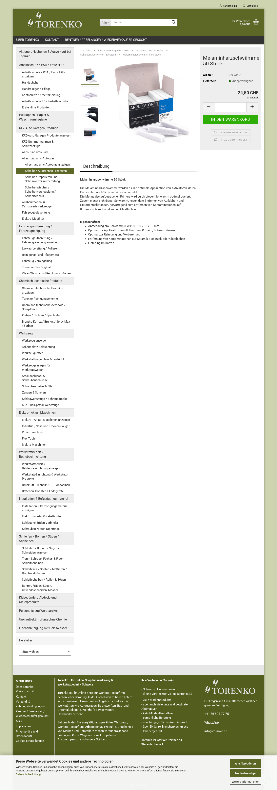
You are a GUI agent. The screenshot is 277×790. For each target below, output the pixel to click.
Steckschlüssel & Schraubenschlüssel (35, 378)
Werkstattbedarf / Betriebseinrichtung (32, 454)
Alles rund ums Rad (35, 152)
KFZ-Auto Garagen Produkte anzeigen (46, 135)
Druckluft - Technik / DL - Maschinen (46, 485)
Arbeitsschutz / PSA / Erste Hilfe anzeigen (43, 74)
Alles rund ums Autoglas (38, 158)
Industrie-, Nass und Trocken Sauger (45, 426)
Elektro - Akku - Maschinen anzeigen (46, 420)
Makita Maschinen (34, 444)
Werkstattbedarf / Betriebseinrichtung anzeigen (41, 466)
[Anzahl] (231, 107)
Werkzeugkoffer (32, 353)
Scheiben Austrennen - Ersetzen (46, 171)
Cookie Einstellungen (30, 741)
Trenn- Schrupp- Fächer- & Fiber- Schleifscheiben (43, 561)
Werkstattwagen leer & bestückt (43, 359)
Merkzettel (250, 5)
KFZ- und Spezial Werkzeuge (40, 405)
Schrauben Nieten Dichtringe (41, 529)
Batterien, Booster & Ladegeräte (43, 491)
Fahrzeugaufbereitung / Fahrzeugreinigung (35, 228)
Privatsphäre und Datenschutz (27, 734)
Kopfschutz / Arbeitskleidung (41, 95)
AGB (19, 721)
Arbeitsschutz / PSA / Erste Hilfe (41, 65)
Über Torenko (27, 40)
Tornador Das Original (36, 267)
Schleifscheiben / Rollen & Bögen (44, 579)
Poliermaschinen (33, 432)
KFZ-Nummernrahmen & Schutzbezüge (37, 144)
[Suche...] (105, 22)
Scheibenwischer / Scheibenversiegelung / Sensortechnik (40, 192)
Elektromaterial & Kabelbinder (41, 516)
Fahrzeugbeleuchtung (36, 212)
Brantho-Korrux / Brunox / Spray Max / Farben (46, 324)
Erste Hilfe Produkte (35, 107)
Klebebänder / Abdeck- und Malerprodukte (38, 600)
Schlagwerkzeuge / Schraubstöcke (45, 399)
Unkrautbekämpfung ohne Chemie (43, 619)
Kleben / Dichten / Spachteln (41, 315)
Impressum (23, 726)
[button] (209, 107)
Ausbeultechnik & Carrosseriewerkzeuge (36, 204)
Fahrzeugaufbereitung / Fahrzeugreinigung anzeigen (40, 240)
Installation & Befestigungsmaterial (43, 499)
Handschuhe (30, 82)
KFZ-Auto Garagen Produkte (38, 128)
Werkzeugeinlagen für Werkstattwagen (36, 367)
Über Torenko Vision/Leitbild (25, 689)
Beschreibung (96, 166)
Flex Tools (29, 438)
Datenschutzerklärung (28, 774)
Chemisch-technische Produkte (40, 281)
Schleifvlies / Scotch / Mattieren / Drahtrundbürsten (44, 571)
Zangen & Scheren (34, 392)
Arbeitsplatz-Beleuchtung (38, 347)
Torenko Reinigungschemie (40, 298)
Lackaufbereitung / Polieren (40, 248)
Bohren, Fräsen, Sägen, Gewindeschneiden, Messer (40, 588)
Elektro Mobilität (33, 218)
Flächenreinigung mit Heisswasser (43, 628)
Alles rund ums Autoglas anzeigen (47, 164)
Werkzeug (26, 333)
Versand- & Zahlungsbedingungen (30, 704)
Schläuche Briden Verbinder (40, 522)
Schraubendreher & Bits (37, 386)
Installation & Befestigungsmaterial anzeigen (45, 508)
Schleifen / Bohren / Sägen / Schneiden (39, 539)
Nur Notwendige (245, 773)
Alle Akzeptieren (245, 763)
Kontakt (52, 40)
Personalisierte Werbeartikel (38, 611)
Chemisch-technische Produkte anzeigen (42, 290)
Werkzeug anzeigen (34, 340)
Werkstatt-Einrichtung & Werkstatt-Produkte (45, 476)
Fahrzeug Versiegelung (37, 261)
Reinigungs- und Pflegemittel (41, 255)
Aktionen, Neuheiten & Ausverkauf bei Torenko (45, 54)
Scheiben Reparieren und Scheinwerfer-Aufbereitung (42, 179)
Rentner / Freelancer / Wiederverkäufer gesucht (106, 40)
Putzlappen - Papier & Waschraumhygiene (34, 117)
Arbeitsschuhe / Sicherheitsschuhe (45, 101)
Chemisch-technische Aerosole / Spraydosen (43, 307)
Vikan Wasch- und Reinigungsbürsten (46, 273)
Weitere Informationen (245, 781)
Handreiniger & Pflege (36, 89)
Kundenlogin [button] (228, 5)
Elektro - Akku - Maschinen (37, 412)
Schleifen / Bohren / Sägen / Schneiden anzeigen (40, 550)
